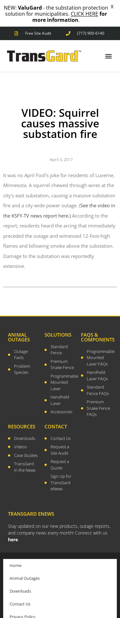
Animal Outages (25, 570)
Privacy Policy (23, 609)
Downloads (20, 583)
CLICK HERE (84, 13)
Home (15, 558)
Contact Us (20, 596)
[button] (108, 48)
